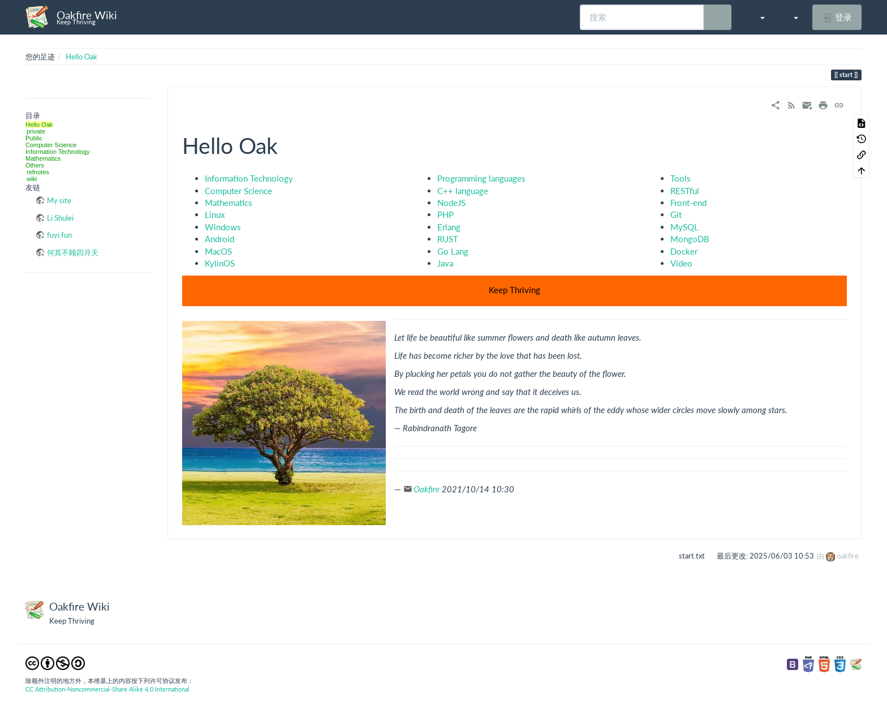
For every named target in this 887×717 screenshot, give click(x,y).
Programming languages (481, 178)
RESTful (684, 191)
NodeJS (451, 203)
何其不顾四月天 (72, 252)
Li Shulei (60, 217)
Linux (215, 214)
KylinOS (220, 263)
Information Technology (57, 151)
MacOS (218, 251)
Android (219, 239)
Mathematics (43, 158)
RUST (447, 239)
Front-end (688, 203)
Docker (683, 251)
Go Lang (452, 251)
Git (676, 214)
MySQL (684, 227)
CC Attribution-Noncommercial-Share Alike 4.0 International (107, 689)
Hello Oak (81, 56)
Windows (223, 227)
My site (59, 200)
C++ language (462, 191)
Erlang (448, 227)
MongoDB (689, 239)
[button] (756, 17)
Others (34, 165)
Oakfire (427, 489)
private (36, 131)
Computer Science (51, 144)
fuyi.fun (59, 234)
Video (681, 263)
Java (445, 263)
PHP (445, 214)
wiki (32, 178)
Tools (680, 178)
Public (33, 138)
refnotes (38, 172)
